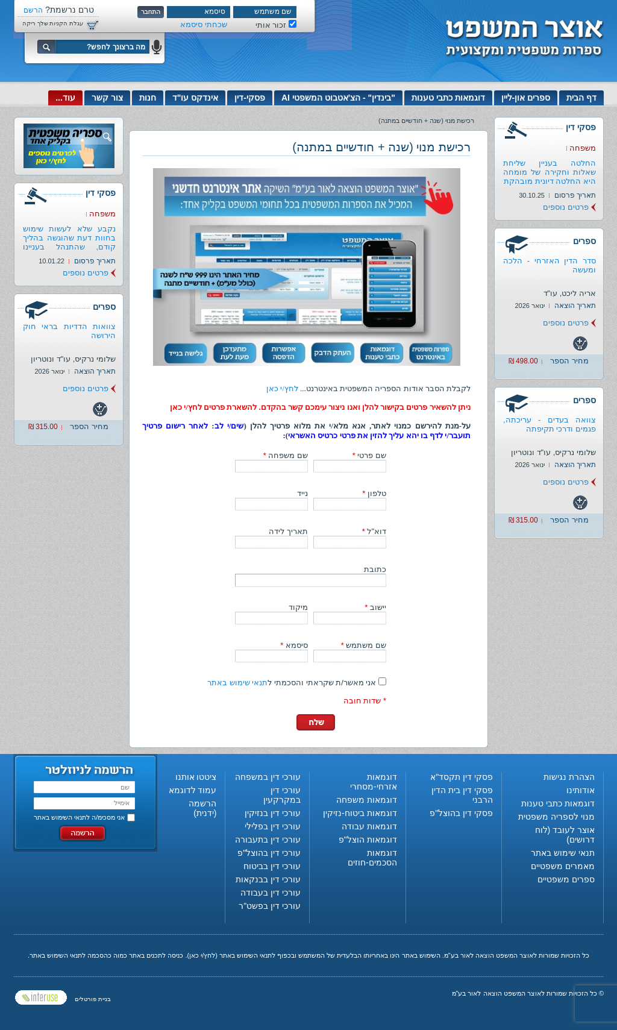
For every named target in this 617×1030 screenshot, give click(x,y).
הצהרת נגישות (569, 777)
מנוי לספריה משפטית (556, 816)
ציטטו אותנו (196, 777)
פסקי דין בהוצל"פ (461, 813)
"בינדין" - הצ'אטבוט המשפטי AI (338, 97)
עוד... (65, 97)
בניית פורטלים (93, 999)
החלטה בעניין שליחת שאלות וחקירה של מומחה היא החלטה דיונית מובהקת (549, 172)
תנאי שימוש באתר (237, 682)
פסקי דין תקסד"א (461, 777)
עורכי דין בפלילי (273, 826)
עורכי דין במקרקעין (282, 795)
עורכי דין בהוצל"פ (269, 853)
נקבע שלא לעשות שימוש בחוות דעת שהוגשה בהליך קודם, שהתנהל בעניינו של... (69, 242)
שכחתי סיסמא (203, 24)
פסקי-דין (249, 97)
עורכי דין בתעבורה (268, 839)
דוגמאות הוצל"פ (368, 839)
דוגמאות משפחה (366, 800)
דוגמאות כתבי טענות (448, 97)
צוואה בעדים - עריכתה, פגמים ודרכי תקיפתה (549, 424)
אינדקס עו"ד (195, 97)
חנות (147, 97)
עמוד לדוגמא (193, 790)
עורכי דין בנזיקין (273, 813)
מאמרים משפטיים (563, 866)
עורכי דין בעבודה (270, 892)
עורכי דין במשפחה (268, 777)
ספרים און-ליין (526, 97)
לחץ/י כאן (282, 388)
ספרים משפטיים (566, 879)
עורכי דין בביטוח (272, 866)
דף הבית (581, 97)
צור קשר (107, 97)
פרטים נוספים (566, 207)
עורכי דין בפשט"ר (270, 906)
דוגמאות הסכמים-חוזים (372, 857)
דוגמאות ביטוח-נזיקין (360, 813)
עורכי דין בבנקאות (268, 879)
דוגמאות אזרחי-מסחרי (373, 781)
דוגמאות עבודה (369, 826)
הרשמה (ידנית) (202, 808)
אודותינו (580, 790)
